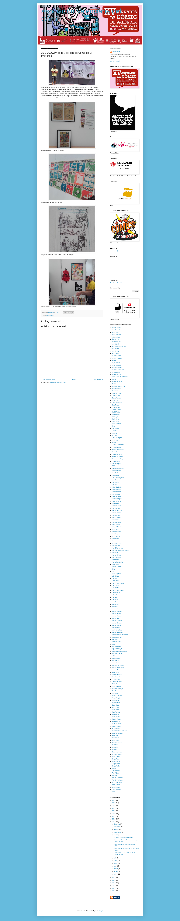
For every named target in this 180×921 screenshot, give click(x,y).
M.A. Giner (115, 602)
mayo (116, 863)
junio (115, 860)
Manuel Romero (117, 623)
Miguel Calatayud (117, 649)
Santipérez (115, 747)
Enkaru (114, 442)
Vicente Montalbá (117, 780)
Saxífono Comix (117, 754)
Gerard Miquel (116, 463)
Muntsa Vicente (116, 670)
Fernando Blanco (117, 454)
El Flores (114, 431)
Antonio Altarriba (117, 374)
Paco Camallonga (117, 688)
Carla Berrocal (116, 393)
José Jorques (116, 534)
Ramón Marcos (116, 719)
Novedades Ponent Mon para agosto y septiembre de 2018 (125, 840)
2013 (114, 888)
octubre (116, 829)
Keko (113, 569)
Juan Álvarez (116, 545)
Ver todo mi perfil (115, 61)
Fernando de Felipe (118, 459)
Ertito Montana (116, 447)
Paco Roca (115, 691)
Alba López (115, 332)
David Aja (115, 417)
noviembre (117, 827)
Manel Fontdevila (117, 611)
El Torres (114, 435)
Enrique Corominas (118, 445)
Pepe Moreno (116, 702)
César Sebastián (117, 402)
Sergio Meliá (116, 766)
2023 (114, 808)
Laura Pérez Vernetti (118, 583)
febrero (116, 871)
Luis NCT (115, 597)
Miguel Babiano (116, 646)
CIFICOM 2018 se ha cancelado (123, 837)
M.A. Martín (115, 604)
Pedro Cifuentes (117, 695)
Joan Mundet (116, 508)
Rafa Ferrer (115, 710)
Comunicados (50, 315)
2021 (114, 814)
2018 (114, 822)
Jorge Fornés (116, 524)
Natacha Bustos (117, 674)
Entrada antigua (98, 379)
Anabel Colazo (116, 356)
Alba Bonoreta (116, 330)
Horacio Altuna (116, 470)
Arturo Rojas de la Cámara (120, 377)
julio (115, 858)
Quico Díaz (115, 705)
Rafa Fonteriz (116, 712)
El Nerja (114, 433)
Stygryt (114, 768)
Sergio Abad (115, 759)
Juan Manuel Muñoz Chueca (120, 550)
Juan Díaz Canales (117, 548)
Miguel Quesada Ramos (119, 651)
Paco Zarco (115, 693)
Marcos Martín (116, 625)
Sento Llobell (116, 756)
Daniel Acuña (116, 412)
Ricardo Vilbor (116, 728)
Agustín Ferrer (116, 327)
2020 (114, 816)
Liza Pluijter (115, 588)
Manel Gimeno (116, 613)
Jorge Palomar (116, 527)
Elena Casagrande (117, 438)
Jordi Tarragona (116, 522)
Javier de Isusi (116, 496)
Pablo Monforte (116, 686)
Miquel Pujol (115, 660)
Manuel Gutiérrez (117, 621)
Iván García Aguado (118, 477)
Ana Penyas (115, 353)
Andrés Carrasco (117, 358)
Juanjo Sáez (115, 560)
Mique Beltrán (116, 658)
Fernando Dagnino (117, 456)
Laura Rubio (115, 585)
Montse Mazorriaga (118, 667)
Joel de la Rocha (117, 510)
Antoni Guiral (116, 372)
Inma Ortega (116, 475)
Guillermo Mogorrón (118, 468)
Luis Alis (114, 595)
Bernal (114, 384)
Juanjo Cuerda (116, 557)
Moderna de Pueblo (118, 665)
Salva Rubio (115, 740)
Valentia (114, 775)
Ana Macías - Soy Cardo (119, 346)
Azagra (114, 379)
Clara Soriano (116, 407)
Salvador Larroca (117, 742)
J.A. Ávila (115, 485)
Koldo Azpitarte (116, 574)
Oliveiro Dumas (116, 679)
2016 (114, 880)
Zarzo (113, 792)
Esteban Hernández (118, 449)
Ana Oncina (115, 351)
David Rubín (115, 421)
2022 (114, 811)
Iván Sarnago (116, 480)
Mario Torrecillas (117, 630)
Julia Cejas (115, 564)
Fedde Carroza (116, 452)
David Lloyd (115, 419)
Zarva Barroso (116, 789)
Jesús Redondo (116, 501)
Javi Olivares (116, 494)
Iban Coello (115, 473)
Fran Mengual (116, 461)
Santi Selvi (115, 745)
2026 (114, 800)
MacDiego (115, 606)
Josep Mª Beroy (116, 543)
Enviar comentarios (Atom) (58, 382)
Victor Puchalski (117, 782)
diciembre (117, 824)
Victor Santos (116, 785)
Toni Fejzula (115, 773)
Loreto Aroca (116, 592)
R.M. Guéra (115, 707)
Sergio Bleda (116, 761)
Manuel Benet (116, 618)
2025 (114, 803)
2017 (114, 877)
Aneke (114, 360)
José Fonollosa (116, 531)
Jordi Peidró (115, 520)
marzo (116, 868)
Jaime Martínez (116, 489)
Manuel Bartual (116, 616)
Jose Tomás (115, 538)
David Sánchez (116, 424)
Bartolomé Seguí (117, 381)
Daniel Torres (116, 414)
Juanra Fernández (117, 562)
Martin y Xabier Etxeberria (120, 635)
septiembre (117, 832)
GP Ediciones (116, 466)
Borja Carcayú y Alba (118, 386)
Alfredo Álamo (116, 337)
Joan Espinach (116, 506)
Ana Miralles (115, 348)
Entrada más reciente (48, 379)
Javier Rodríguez (117, 499)
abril (115, 866)
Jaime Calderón (116, 487)
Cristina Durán (116, 410)
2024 (114, 805)
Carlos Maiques (116, 398)
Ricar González (116, 726)
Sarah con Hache (117, 752)
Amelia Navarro (116, 341)
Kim (113, 571)
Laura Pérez (115, 581)
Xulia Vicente (116, 787)
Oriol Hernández (117, 681)
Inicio (74, 379)
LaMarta (114, 578)
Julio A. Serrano (117, 567)
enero (116, 874)
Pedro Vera (115, 700)
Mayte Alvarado (116, 642)
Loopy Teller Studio (118, 590)
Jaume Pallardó (116, 492)
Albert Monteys (116, 334)
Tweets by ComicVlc (116, 283)
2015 (114, 883)
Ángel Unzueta (116, 365)
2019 (114, 819)
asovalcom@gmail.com (117, 251)
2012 (114, 891)
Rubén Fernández (117, 733)
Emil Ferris (115, 440)
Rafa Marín (115, 714)
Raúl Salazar (116, 721)
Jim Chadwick (116, 503)
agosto (116, 835)
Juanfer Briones (116, 555)
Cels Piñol (115, 400)
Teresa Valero (116, 771)
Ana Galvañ (115, 344)
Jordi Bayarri (116, 515)
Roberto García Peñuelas (119, 731)
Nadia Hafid (115, 672)
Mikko (113, 656)
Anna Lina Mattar (117, 367)
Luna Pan (115, 599)
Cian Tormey (116, 405)
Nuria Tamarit (116, 677)
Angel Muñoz (116, 363)
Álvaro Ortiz (115, 339)
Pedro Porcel (116, 698)
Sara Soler (115, 749)
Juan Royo (115, 552)
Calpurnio (115, 391)
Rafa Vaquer (116, 717)
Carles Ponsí (116, 395)
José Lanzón (116, 536)
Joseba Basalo (116, 541)
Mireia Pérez (116, 663)
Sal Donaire (115, 738)
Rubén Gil (115, 735)
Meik (113, 644)
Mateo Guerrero (117, 637)
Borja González (116, 388)
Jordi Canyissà (116, 517)
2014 (114, 885)
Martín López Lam (117, 632)
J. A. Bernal (115, 482)
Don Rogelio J (116, 428)
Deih (113, 426)
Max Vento (115, 639)
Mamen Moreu (116, 609)
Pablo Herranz (116, 684)
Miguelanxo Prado (117, 653)
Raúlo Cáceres (116, 724)
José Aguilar (115, 529)
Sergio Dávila (116, 764)
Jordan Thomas (116, 513)
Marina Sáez (116, 628)
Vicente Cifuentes (117, 778)
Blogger (101, 911)
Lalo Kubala (115, 576)
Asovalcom (116, 51)
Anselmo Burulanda (118, 370)
